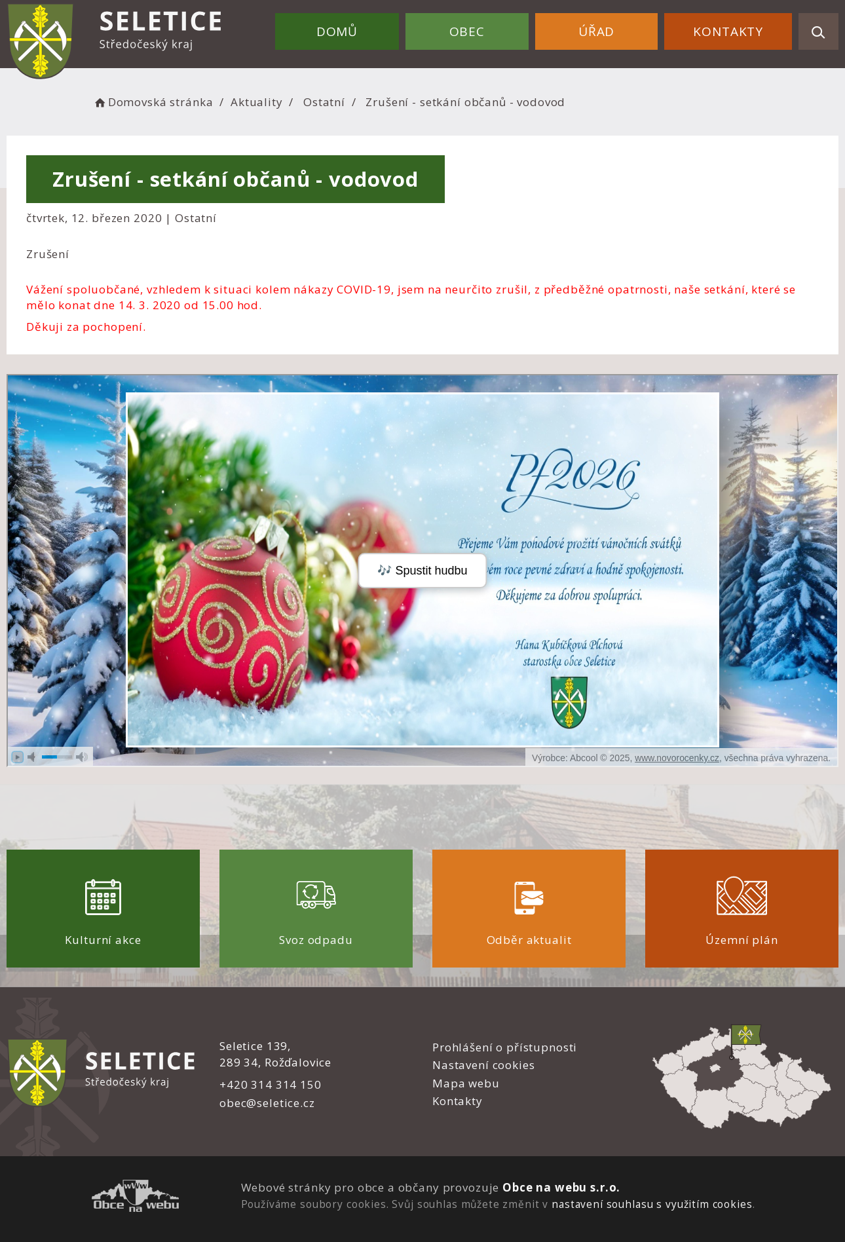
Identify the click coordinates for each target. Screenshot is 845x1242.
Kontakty (728, 31)
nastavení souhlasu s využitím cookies (652, 1204)
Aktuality (257, 101)
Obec (467, 31)
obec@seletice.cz (267, 1102)
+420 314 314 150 (270, 1084)
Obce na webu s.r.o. (561, 1187)
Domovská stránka (152, 101)
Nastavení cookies (483, 1064)
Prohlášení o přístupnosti (504, 1047)
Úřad (596, 31)
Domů (337, 31)
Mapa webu (466, 1083)
